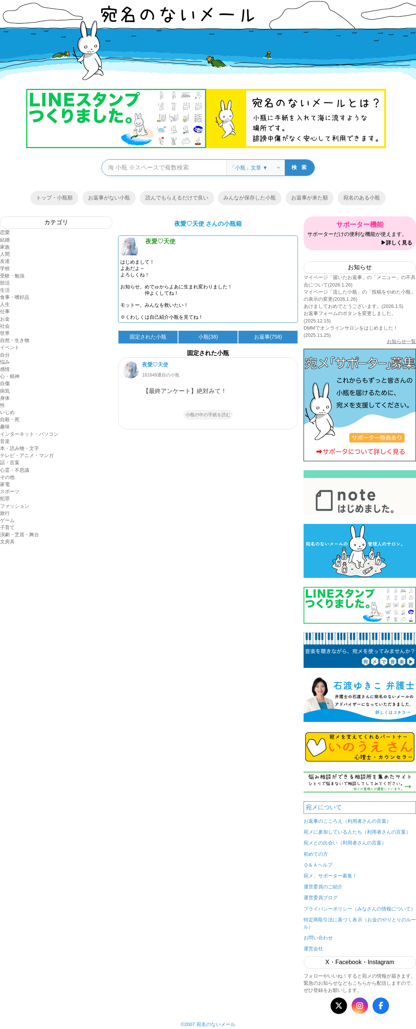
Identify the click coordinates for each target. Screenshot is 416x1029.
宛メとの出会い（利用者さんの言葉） (345, 843)
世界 (5, 333)
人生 (5, 304)
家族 (5, 247)
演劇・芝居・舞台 (19, 534)
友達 (5, 261)
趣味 (5, 426)
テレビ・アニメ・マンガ (27, 455)
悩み (5, 362)
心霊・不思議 (14, 470)
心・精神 (9, 376)
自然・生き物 (14, 340)
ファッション (14, 506)
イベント (9, 347)
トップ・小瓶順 (54, 198)
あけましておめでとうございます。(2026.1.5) (353, 306)
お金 (5, 319)
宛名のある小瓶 (361, 198)
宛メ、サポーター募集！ (330, 876)
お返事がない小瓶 (109, 198)
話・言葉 (9, 462)
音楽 (5, 441)
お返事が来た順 (309, 198)
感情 (5, 369)
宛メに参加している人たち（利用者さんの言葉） (357, 832)
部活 (5, 283)
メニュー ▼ (360, 514)
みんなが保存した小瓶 (249, 198)
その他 (7, 477)
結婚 (5, 240)
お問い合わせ (318, 937)
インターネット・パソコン (29, 434)
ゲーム (7, 520)
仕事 (5, 311)
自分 (5, 355)
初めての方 (316, 854)
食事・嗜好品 (14, 297)
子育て (7, 527)
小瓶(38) (208, 337)
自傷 (5, 383)
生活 (5, 290)
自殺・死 (9, 419)
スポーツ (9, 491)
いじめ (7, 412)
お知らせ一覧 (401, 341)
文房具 (7, 541)
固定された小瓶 (148, 337)
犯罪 (5, 498)
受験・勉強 (12, 276)
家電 (5, 484)
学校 (5, 268)
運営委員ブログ (321, 897)
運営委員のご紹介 (323, 887)
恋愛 (5, 232)
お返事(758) (268, 337)
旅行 (5, 513)
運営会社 (313, 948)
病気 (5, 391)
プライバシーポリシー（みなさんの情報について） (360, 909)
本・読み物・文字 (19, 448)
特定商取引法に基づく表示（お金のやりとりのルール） (360, 923)
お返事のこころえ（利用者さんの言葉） (347, 821)
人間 (5, 254)
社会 (5, 326)
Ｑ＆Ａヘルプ (318, 865)
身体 (5, 398)
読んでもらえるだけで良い (176, 198)
